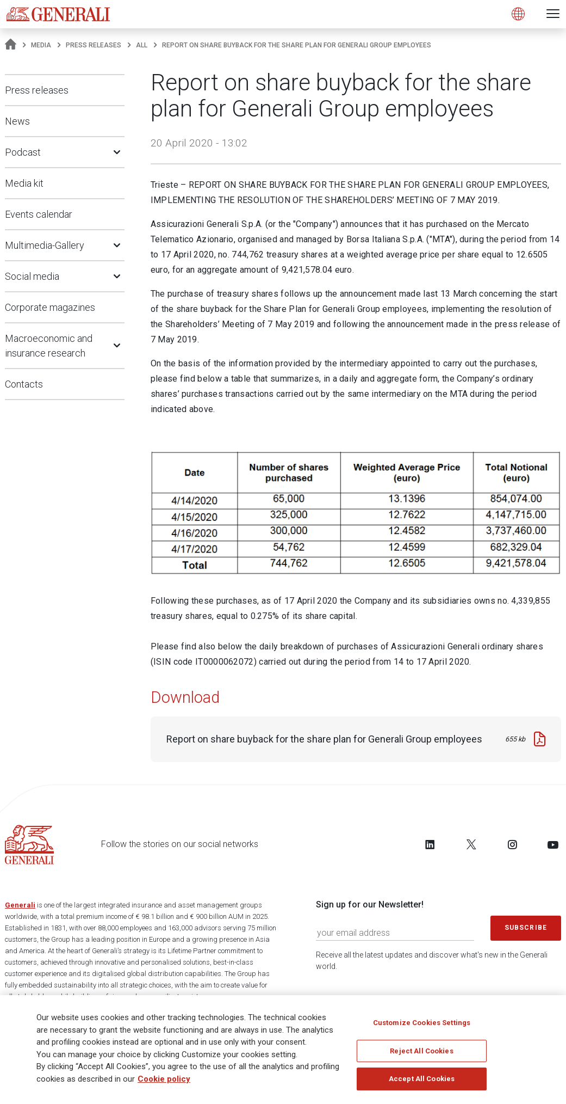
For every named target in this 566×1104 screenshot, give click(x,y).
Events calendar (38, 214)
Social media (32, 276)
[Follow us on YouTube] (553, 844)
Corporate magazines (50, 307)
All (141, 45)
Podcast (23, 152)
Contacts (24, 384)
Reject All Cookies (421, 1051)
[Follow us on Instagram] (512, 844)
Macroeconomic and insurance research (48, 346)
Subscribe (526, 927)
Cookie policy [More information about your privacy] (164, 1079)
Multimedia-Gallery (44, 245)
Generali (20, 905)
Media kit (24, 183)
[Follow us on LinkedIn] (430, 844)
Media (41, 45)
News (17, 121)
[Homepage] (10, 45)
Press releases (93, 45)
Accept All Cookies (422, 1079)
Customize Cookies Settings (421, 1023)
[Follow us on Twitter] (471, 844)
